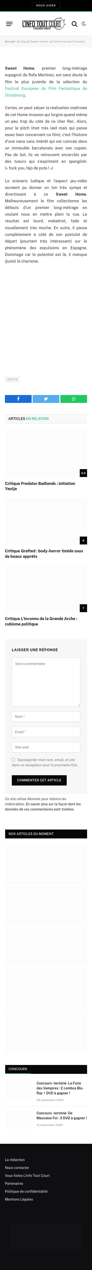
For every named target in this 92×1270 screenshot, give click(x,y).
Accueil (10, 41)
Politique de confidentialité (26, 1191)
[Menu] (9, 23)
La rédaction (15, 1160)
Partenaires (14, 1184)
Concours (18, 1069)
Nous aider (46, 5)
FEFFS (12, 379)
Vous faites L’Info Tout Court (27, 1176)
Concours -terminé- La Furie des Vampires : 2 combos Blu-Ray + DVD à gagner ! (60, 1088)
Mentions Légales (19, 1199)
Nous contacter (17, 1168)
